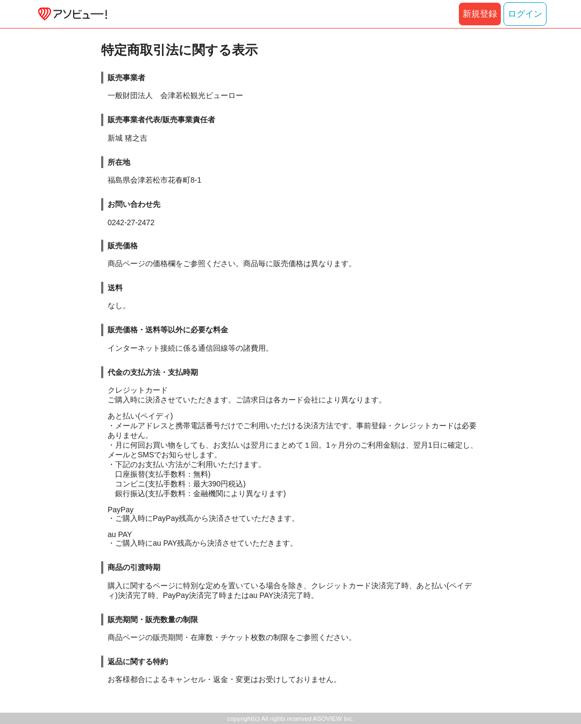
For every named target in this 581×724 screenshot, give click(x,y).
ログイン (525, 13)
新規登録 (480, 13)
